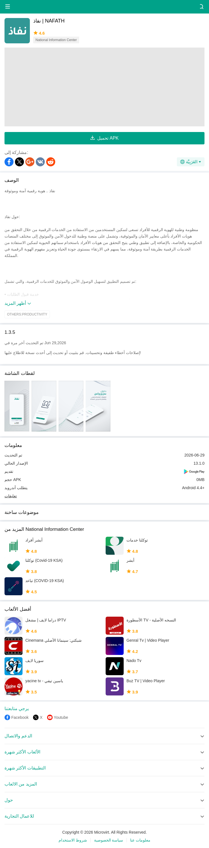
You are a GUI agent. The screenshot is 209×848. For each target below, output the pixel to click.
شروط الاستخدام (73, 840)
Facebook (19, 717)
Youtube (61, 717)
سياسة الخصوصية (108, 840)
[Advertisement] (104, 87)
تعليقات (11, 496)
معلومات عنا (140, 840)
